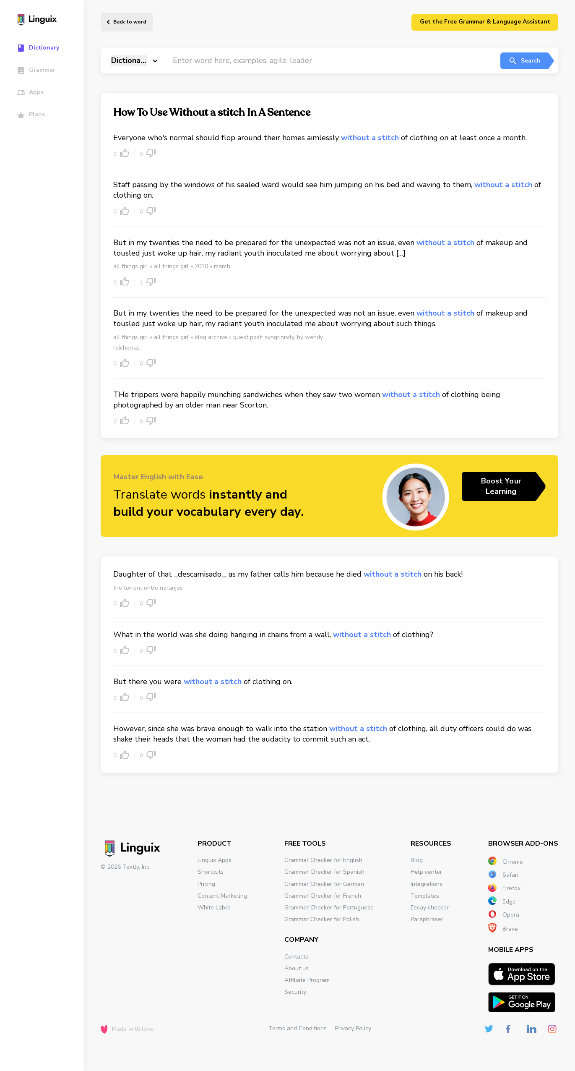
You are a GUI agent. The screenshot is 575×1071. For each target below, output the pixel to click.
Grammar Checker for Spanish (324, 872)
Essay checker (430, 908)
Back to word (129, 21)
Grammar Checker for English (323, 860)
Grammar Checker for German (324, 884)
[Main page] (46, 20)
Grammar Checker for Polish (321, 919)
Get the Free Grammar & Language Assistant (485, 22)
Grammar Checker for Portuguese (329, 908)
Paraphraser (427, 919)
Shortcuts (211, 872)
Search (524, 60)
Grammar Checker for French (322, 896)
